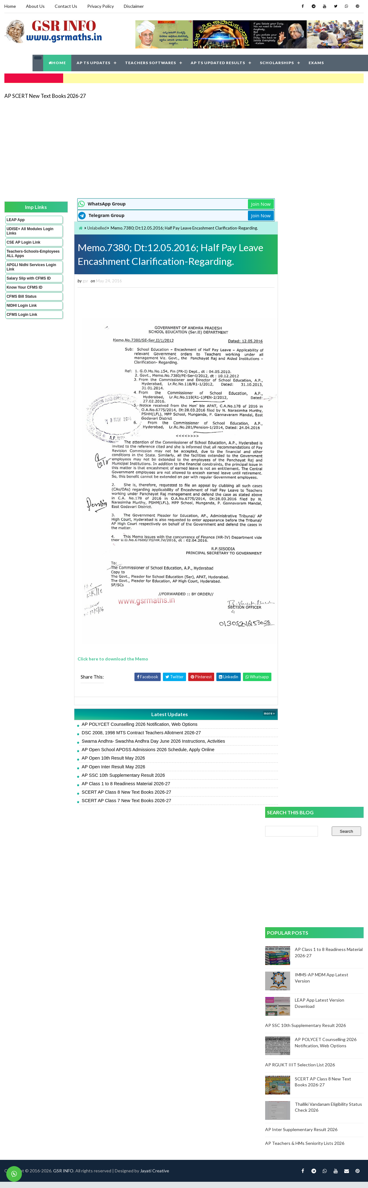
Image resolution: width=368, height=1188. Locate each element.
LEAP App (16, 219)
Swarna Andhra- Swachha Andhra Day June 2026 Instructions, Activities (141, 730)
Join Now (243, 203)
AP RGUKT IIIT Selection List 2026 (300, 455)
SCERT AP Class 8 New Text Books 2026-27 (114, 781)
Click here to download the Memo (101, 648)
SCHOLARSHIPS (277, 62)
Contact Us (66, 6)
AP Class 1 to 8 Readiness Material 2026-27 (114, 773)
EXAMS (316, 62)
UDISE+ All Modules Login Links (24, 230)
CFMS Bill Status (22, 296)
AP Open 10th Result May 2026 (101, 748)
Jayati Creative (154, 820)
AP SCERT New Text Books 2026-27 (45, 95)
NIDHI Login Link (22, 305)
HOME (57, 62)
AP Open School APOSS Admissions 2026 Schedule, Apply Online (136, 739)
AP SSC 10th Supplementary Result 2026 (111, 764)
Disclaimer (134, 6)
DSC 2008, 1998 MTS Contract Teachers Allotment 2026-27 (129, 722)
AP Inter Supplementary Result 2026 (301, 520)
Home (10, 6)
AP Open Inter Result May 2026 (101, 756)
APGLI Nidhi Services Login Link (26, 266)
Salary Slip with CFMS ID (29, 278)
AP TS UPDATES (93, 62)
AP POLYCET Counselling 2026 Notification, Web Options (127, 713)
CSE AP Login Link (23, 242)
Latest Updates (154, 704)
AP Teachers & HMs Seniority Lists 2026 (305, 534)
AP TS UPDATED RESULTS (218, 62)
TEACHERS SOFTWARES (150, 62)
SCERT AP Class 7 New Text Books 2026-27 (114, 790)
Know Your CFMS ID (25, 287)
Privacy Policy (100, 6)
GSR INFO (63, 820)
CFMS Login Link (22, 314)
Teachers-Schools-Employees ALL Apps (26, 253)
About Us (35, 6)
